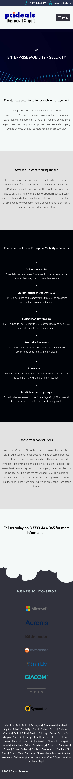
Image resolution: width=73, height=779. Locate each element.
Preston (7, 749)
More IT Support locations (59, 757)
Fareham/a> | (64, 733)
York (44, 757)
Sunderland (30, 753)
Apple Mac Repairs (36, 761)
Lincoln (7, 741)
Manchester (28, 741)
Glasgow (7, 737)
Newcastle (53, 741)
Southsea (61, 749)
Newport (64, 741)
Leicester (64, 737)
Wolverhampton (21, 757)
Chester (53, 729)
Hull (38, 737)
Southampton (48, 749)
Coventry (7, 733)
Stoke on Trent (16, 753)
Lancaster (46, 737)
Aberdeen (9, 725)
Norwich (6, 745)
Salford (16, 749)
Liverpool (16, 741)
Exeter (53, 733)
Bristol (16, 729)
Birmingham (36, 725)
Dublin (24, 733)
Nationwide (41, 741)
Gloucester (17, 737)
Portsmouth (64, 745)
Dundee (33, 733)
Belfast (25, 725)
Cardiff (36, 729)
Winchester (7, 757)
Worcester (35, 757)
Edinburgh (43, 733)
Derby (17, 733)
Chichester (63, 729)
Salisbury (25, 749)
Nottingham (17, 745)
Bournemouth (50, 725)
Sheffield (36, 749)
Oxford (27, 745)
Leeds (55, 737)
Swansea (41, 753)
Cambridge (26, 729)
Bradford (62, 725)
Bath (18, 725)
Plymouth (52, 745)
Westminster (64, 753)
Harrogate (29, 737)
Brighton (7, 729)
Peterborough (39, 745)
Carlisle (44, 729)
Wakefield (51, 753)
